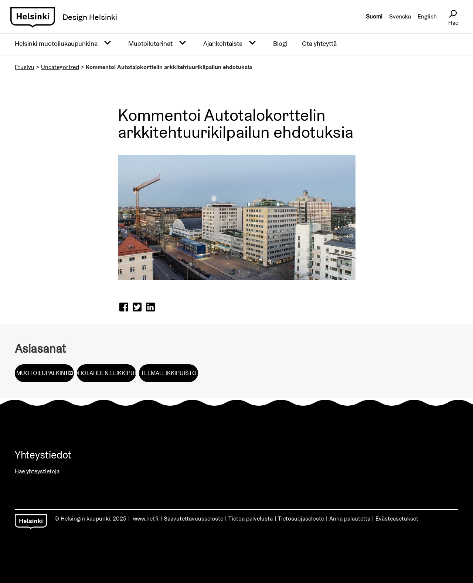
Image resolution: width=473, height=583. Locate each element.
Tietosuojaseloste (301, 518)
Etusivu (24, 67)
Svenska (400, 16)
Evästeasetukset (396, 518)
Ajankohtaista (222, 43)
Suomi (374, 16)
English (427, 16)
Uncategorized (60, 67)
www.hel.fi (146, 518)
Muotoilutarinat (150, 43)
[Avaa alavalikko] (107, 43)
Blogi (280, 43)
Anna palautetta (349, 518)
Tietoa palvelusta (250, 518)
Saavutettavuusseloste (193, 518)
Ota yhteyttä (319, 43)
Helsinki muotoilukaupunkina (56, 43)
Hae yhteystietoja (37, 471)
